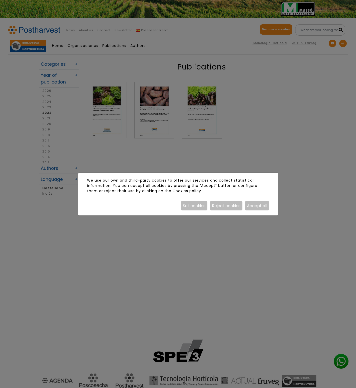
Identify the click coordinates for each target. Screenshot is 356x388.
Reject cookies (226, 206)
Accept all (257, 206)
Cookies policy (187, 190)
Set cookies (194, 206)
